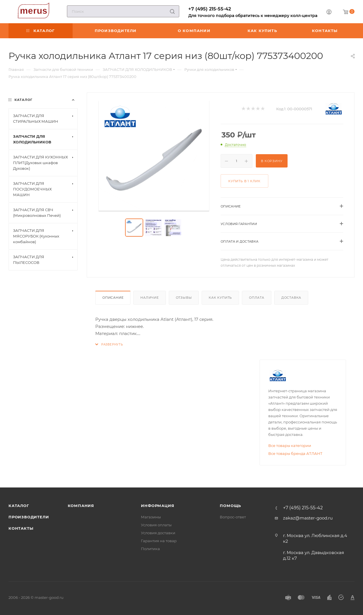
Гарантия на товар (159, 540)
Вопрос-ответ (233, 517)
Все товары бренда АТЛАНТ (295, 453)
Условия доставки (158, 533)
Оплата (256, 298)
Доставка (291, 298)
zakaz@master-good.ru (308, 518)
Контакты (21, 528)
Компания (81, 505)
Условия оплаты (156, 525)
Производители (29, 517)
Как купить (220, 298)
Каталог (19, 505)
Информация (157, 505)
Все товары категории (289, 445)
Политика (150, 548)
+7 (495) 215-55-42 (209, 9)
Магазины (151, 517)
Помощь (230, 505)
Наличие (149, 298)
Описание (112, 298)
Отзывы (184, 298)
